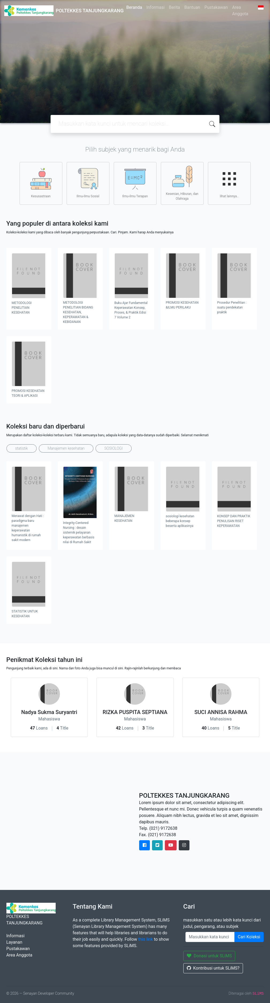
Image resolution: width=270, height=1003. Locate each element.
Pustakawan (216, 7)
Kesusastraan (41, 183)
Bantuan (192, 7)
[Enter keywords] (210, 937)
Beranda (134, 7)
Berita (174, 7)
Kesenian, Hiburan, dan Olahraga (182, 183)
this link (145, 939)
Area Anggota (240, 10)
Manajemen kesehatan (66, 448)
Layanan (14, 942)
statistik (21, 448)
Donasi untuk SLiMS (209, 955)
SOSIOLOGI (113, 448)
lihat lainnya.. (229, 183)
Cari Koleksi (249, 936)
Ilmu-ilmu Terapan (135, 183)
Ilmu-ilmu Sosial (88, 183)
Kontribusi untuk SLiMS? (213, 968)
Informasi (155, 7)
